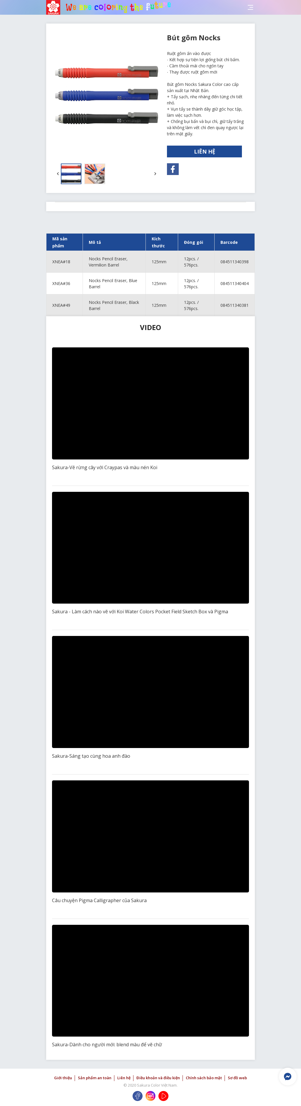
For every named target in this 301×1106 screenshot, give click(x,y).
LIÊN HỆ (204, 151)
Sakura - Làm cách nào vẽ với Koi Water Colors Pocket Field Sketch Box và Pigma (140, 611)
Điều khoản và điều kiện (158, 1077)
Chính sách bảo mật (204, 1077)
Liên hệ (124, 1077)
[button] (58, 173)
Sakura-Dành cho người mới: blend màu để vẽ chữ (107, 1044)
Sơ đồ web (237, 1077)
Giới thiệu (63, 1077)
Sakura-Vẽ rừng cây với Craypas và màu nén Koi (104, 467)
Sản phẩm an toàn (94, 1077)
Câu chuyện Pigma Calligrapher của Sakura (99, 900)
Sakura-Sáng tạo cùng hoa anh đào (91, 756)
